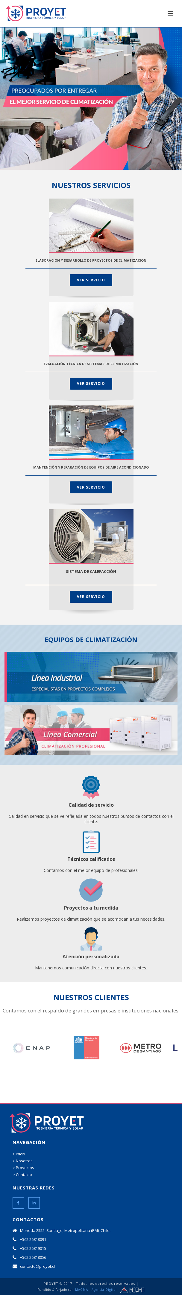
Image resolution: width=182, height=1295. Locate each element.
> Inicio (19, 1154)
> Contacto (22, 1174)
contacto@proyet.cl (37, 1266)
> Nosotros (23, 1160)
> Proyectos (23, 1167)
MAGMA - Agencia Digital (96, 1290)
